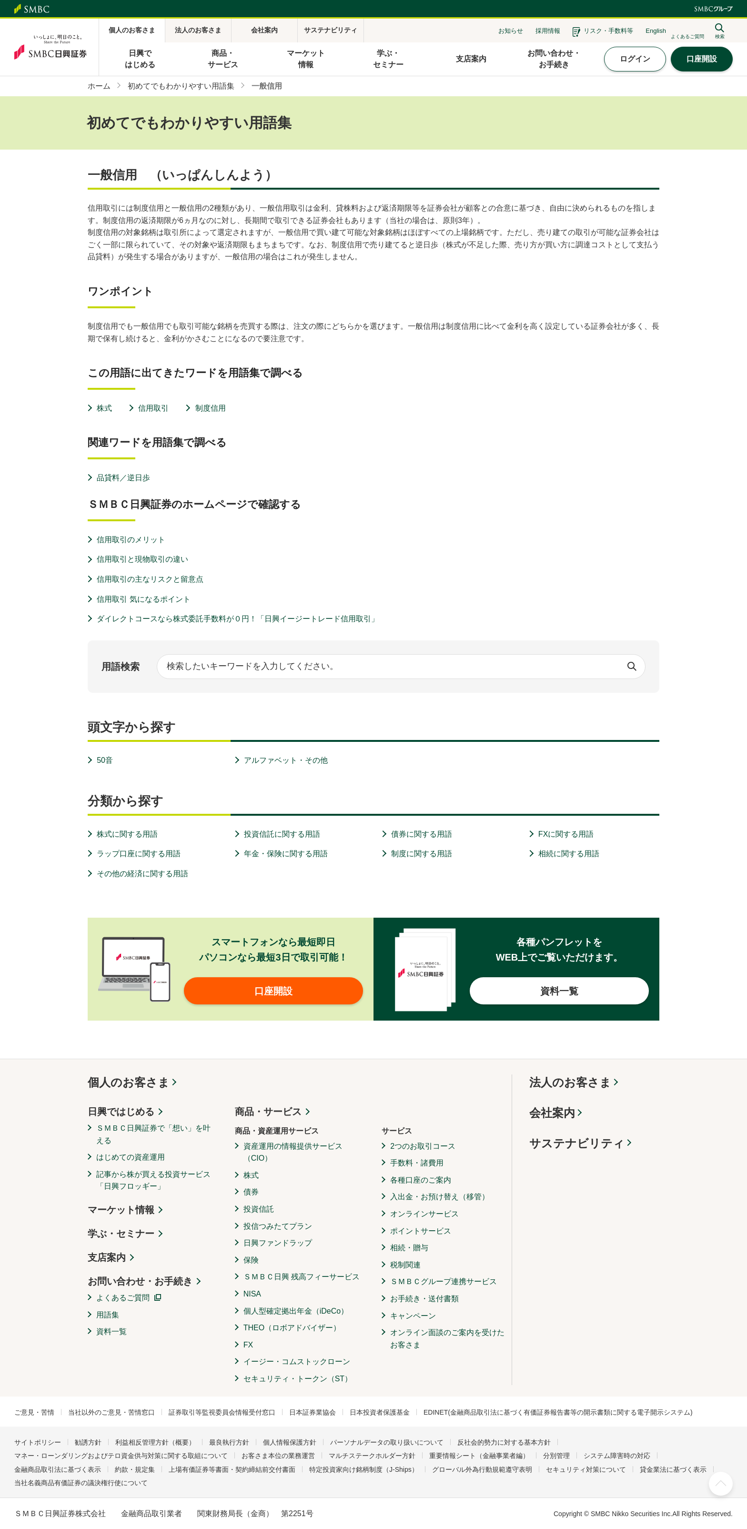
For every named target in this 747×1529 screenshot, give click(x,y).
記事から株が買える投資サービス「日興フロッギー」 (153, 1180)
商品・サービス (268, 1111)
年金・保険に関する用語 (286, 854)
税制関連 (405, 1265)
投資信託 (258, 1209)
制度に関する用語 (421, 854)
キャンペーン (413, 1316)
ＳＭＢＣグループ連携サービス (443, 1281)
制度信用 (210, 408)
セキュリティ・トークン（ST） (297, 1379)
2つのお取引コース (422, 1146)
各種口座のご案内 (420, 1180)
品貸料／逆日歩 (123, 478)
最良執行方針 (229, 1442)
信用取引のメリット (131, 540)
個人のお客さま (129, 1082)
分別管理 (556, 1455)
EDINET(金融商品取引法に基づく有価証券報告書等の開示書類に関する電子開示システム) (558, 1412)
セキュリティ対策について (586, 1469)
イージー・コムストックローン (296, 1361)
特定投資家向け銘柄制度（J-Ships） (363, 1469)
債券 (251, 1192)
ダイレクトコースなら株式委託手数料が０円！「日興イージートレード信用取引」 (238, 619)
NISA (252, 1294)
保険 (251, 1260)
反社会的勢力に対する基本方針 (504, 1442)
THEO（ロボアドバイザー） (292, 1328)
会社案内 (552, 1112)
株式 (104, 408)
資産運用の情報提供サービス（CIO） (293, 1152)
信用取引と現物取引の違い (142, 559)
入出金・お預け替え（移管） (439, 1197)
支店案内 (107, 1257)
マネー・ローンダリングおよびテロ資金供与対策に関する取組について (121, 1455)
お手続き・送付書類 (424, 1299)
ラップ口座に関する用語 (139, 854)
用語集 (107, 1315)
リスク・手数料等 (608, 30)
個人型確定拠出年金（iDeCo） (295, 1311)
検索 (632, 666)
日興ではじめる (121, 1111)
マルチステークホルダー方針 (372, 1455)
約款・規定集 (135, 1469)
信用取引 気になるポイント (143, 599)
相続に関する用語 (568, 854)
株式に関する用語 (127, 834)
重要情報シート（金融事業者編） (479, 1455)
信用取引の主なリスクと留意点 (150, 579)
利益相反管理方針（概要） (155, 1442)
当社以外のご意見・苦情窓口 (111, 1412)
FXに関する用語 (566, 834)
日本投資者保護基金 (380, 1412)
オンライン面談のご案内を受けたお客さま (447, 1338)
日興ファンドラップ (277, 1243)
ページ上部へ (721, 1484)
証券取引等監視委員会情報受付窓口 (222, 1412)
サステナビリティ (577, 1143)
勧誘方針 (88, 1442)
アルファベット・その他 (286, 760)
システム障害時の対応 (617, 1455)
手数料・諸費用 (417, 1163)
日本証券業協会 (312, 1412)
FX (248, 1345)
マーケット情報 (121, 1210)
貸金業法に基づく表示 (673, 1469)
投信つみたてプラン (277, 1226)
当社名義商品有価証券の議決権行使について (81, 1483)
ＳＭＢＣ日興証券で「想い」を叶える (153, 1134)
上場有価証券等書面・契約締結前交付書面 (232, 1469)
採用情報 (547, 30)
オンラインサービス (424, 1214)
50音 (105, 760)
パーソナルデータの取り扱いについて (387, 1442)
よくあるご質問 (123, 1298)
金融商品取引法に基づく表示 (57, 1469)
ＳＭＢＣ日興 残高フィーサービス (301, 1277)
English (656, 30)
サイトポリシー (37, 1442)
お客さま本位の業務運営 (278, 1455)
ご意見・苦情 (34, 1412)
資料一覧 (111, 1331)
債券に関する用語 (421, 834)
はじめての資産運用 (130, 1157)
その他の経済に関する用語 (142, 874)
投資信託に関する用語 (282, 834)
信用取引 (153, 408)
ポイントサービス (420, 1231)
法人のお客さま (570, 1082)
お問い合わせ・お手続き (140, 1281)
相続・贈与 (409, 1248)
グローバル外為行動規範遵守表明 (482, 1469)
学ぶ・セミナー (121, 1233)
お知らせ (510, 30)
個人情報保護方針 (289, 1442)
